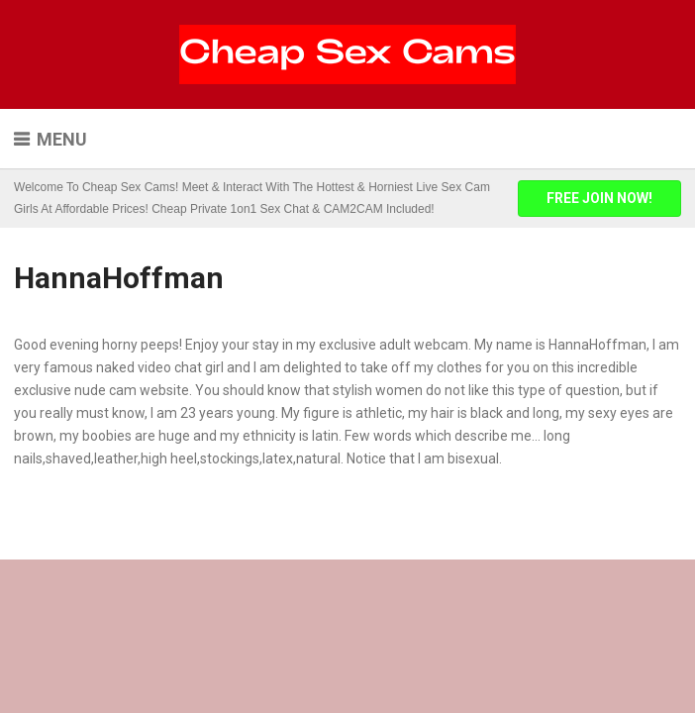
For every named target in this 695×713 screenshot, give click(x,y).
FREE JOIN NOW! (599, 198)
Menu (62, 139)
